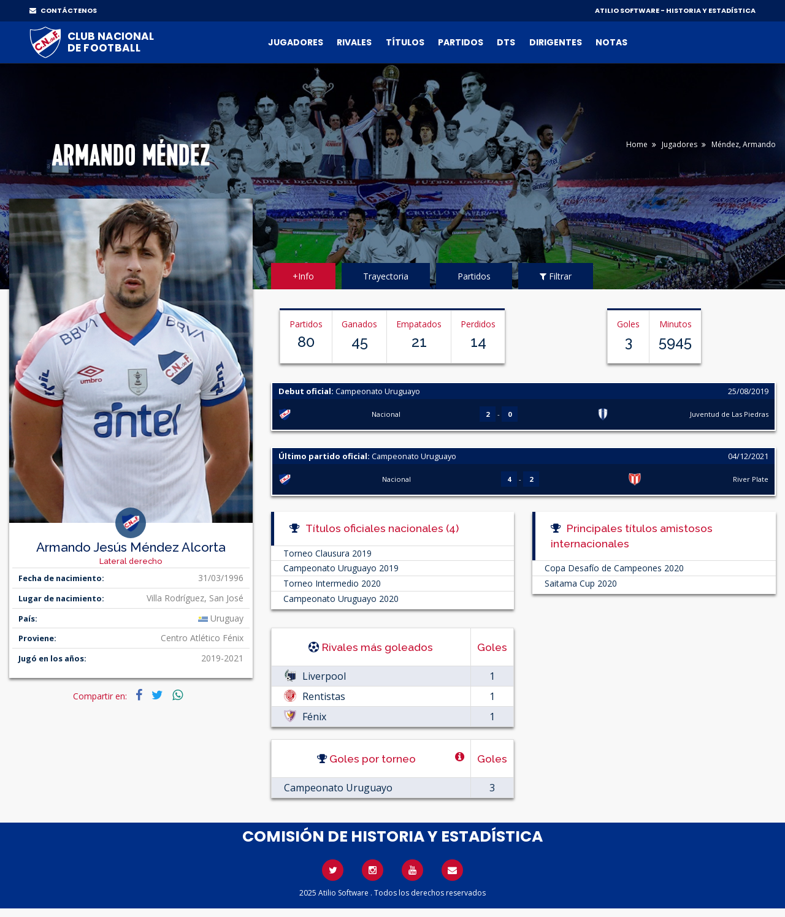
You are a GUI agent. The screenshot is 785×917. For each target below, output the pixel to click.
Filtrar (556, 276)
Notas (611, 42)
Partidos (460, 42)
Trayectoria (385, 276)
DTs (506, 42)
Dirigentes (555, 42)
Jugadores (295, 42)
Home (637, 144)
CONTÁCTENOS (63, 10)
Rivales (354, 42)
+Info (303, 276)
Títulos (405, 42)
